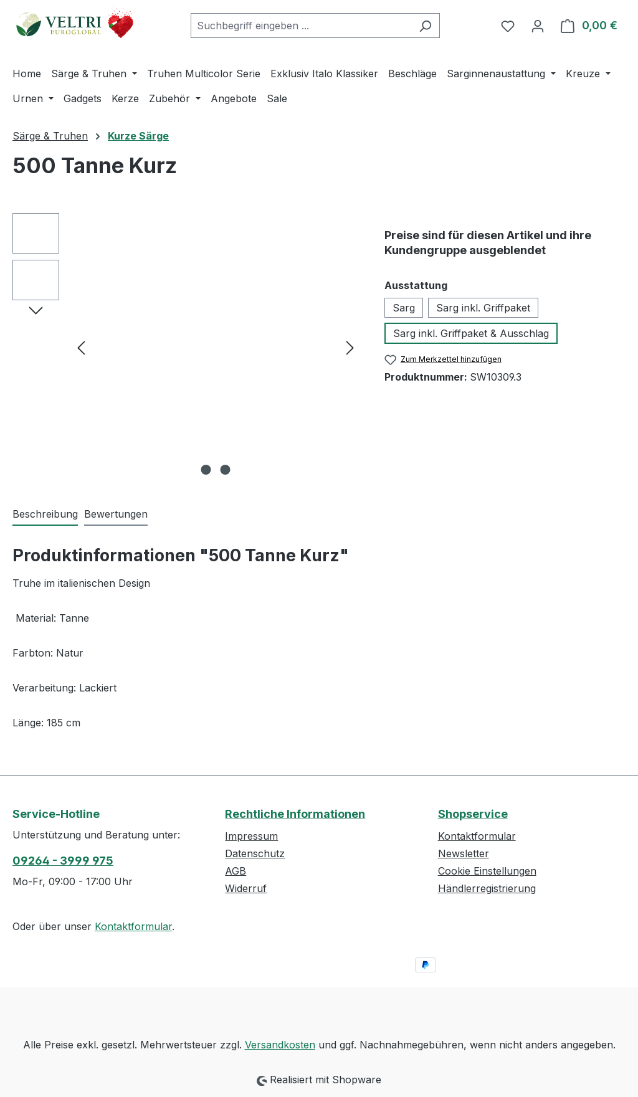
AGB (235, 871)
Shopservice (473, 813)
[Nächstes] (350, 347)
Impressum (251, 836)
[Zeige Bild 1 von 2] (206, 470)
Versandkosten (280, 1044)
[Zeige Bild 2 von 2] (225, 470)
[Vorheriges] (81, 347)
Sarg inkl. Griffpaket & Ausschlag (471, 333)
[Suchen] (425, 25)
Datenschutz (255, 853)
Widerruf (246, 888)
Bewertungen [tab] (116, 514)
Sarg (404, 308)
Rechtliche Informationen (295, 813)
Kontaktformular (133, 926)
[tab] (45, 514)
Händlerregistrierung (487, 888)
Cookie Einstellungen (487, 871)
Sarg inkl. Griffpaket (483, 308)
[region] (186, 347)
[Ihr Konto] (538, 25)
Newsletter (463, 853)
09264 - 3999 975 (62, 860)
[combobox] (301, 25)
